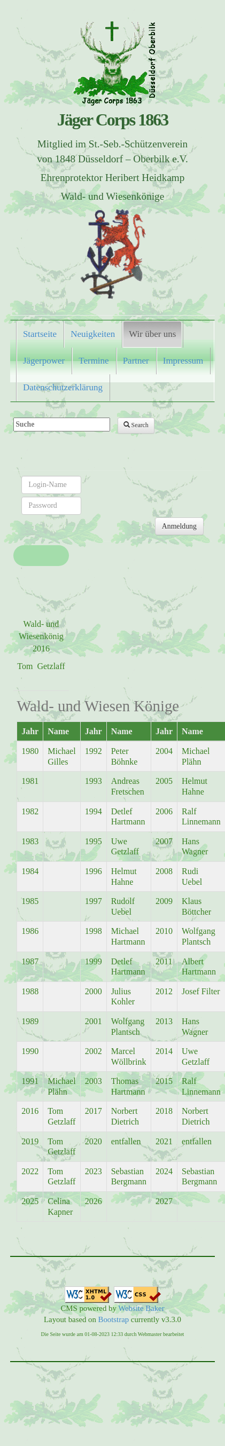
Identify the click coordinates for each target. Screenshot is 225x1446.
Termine (93, 361)
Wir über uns (152, 334)
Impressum (183, 361)
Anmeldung (179, 526)
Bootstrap (113, 1319)
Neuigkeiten (93, 334)
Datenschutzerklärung (63, 387)
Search (136, 425)
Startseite (40, 334)
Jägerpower (44, 361)
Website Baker (141, 1308)
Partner (136, 361)
